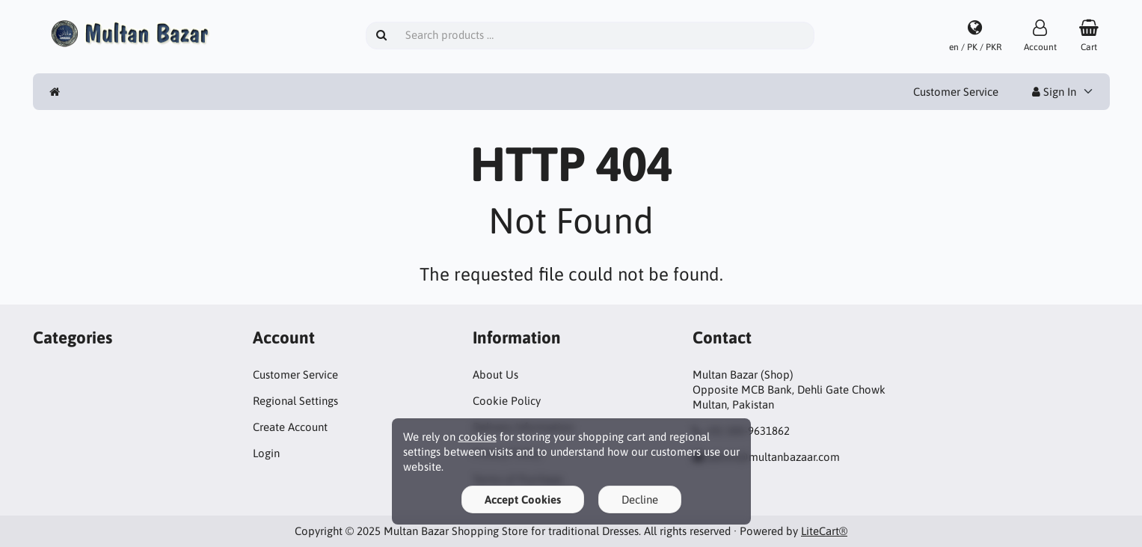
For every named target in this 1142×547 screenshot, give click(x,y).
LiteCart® (824, 531)
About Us (495, 374)
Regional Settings (295, 400)
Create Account (290, 427)
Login (266, 453)
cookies (477, 436)
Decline (639, 499)
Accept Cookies (523, 499)
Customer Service (955, 91)
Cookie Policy (507, 400)
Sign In (1054, 91)
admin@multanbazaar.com (773, 456)
